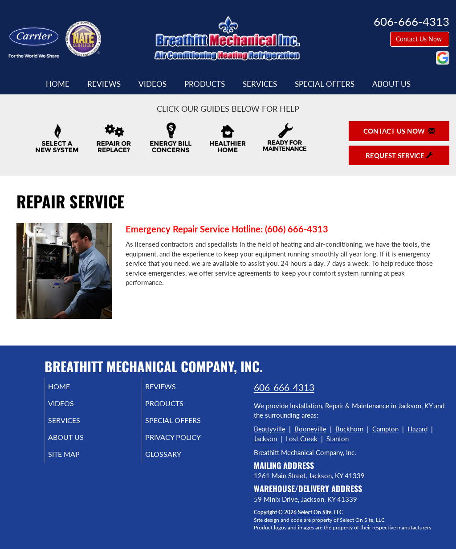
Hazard (417, 429)
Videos (152, 84)
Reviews (104, 84)
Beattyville (269, 429)
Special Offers (324, 84)
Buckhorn (349, 429)
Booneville (310, 429)
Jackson (265, 439)
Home (57, 84)
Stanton (337, 439)
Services (260, 84)
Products (204, 84)
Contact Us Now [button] (420, 39)
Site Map (76, 462)
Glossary (175, 462)
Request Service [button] (399, 155)
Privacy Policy (186, 443)
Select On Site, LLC (320, 512)
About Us (391, 84)
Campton (385, 429)
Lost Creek (302, 439)
